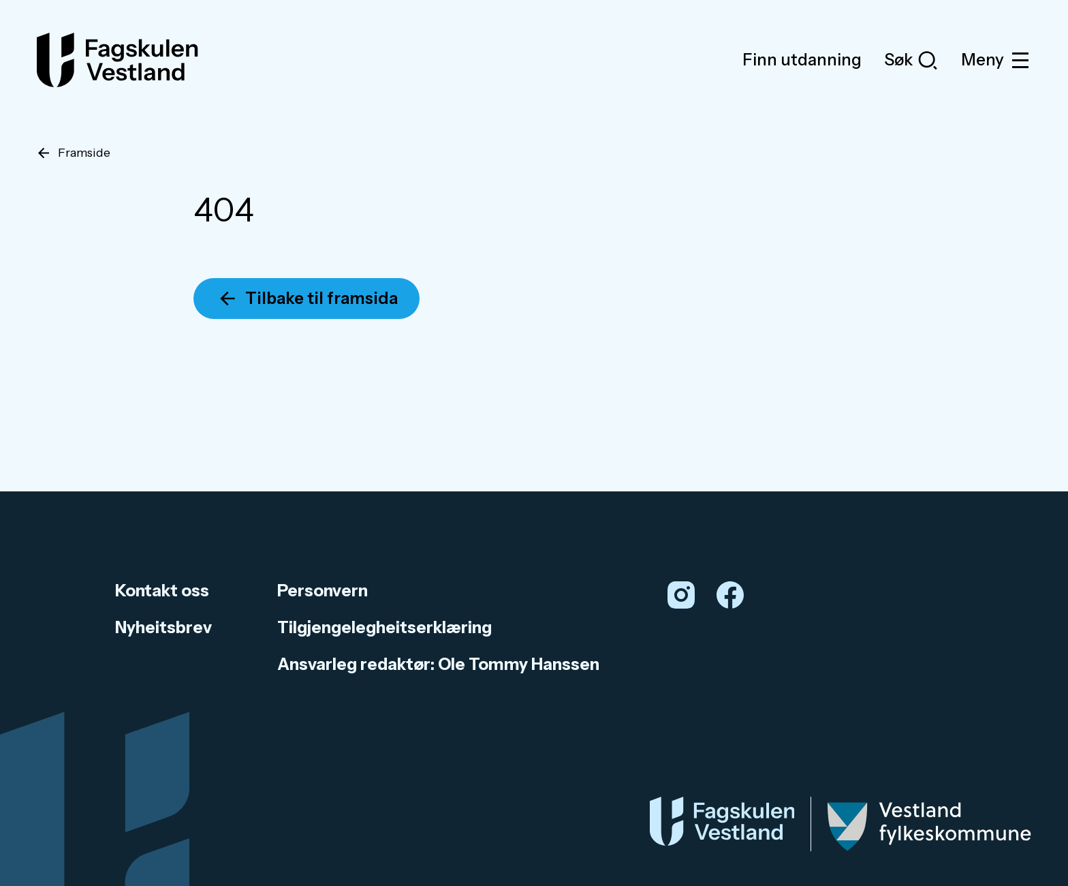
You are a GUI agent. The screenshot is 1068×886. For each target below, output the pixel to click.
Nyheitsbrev (163, 627)
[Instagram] (681, 595)
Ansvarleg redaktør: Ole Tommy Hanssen (438, 664)
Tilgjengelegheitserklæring (384, 627)
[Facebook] (730, 595)
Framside (84, 152)
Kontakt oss (162, 590)
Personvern (322, 590)
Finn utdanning (802, 60)
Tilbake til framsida (321, 298)
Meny (996, 60)
